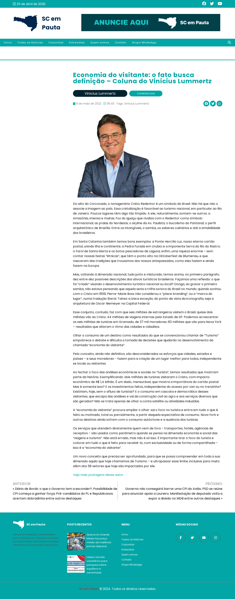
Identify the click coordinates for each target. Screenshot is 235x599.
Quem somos (99, 42)
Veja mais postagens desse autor (98, 475)
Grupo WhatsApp (144, 42)
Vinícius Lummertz (136, 104)
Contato (121, 42)
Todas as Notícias (30, 42)
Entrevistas (77, 42)
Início (8, 42)
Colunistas (56, 42)
